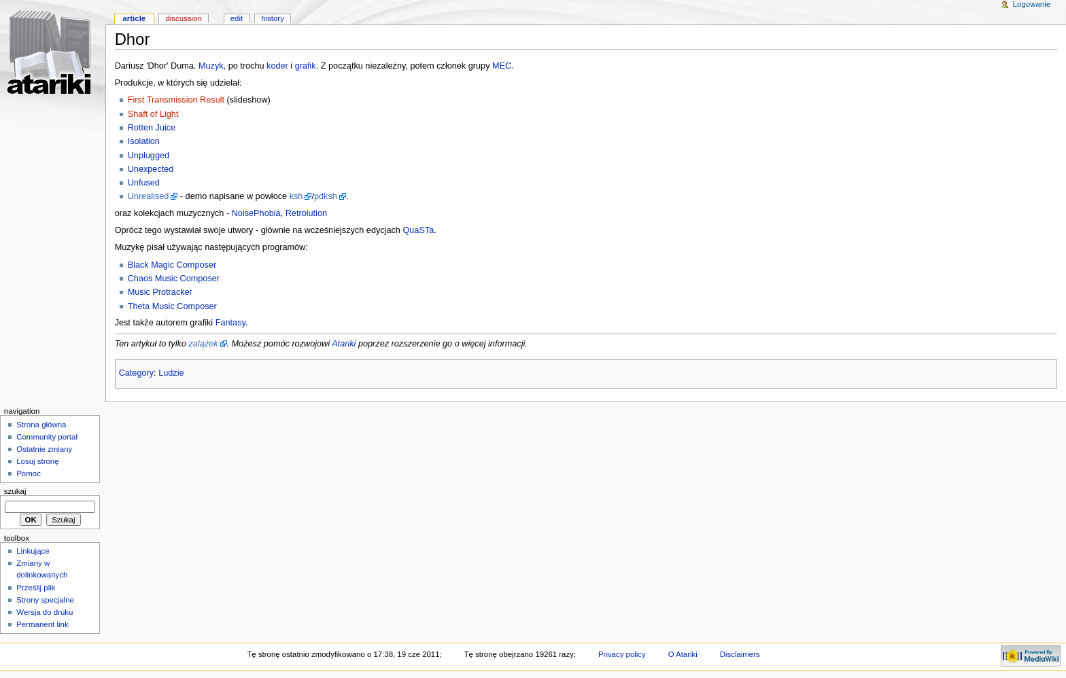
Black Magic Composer (172, 265)
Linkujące (32, 551)
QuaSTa (418, 230)
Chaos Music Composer (174, 278)
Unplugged (148, 155)
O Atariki (683, 654)
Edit (236, 18)
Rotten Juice (152, 127)
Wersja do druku (44, 612)
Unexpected (151, 169)
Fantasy (230, 322)
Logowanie (1031, 4)
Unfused (144, 183)
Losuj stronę (37, 461)
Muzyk (211, 66)
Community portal (47, 437)
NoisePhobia (256, 213)
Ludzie (171, 373)
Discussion (183, 18)
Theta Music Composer (172, 306)
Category (136, 373)
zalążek (203, 344)
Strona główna (41, 425)
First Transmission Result (176, 100)
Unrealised (148, 196)
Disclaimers (740, 654)
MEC (501, 66)
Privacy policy (622, 654)
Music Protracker (160, 292)
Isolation (144, 141)
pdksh (325, 196)
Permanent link (42, 624)
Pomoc (28, 473)
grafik (305, 66)
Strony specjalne (45, 600)
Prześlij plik (35, 588)
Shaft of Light (153, 114)
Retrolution (306, 213)
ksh (296, 196)
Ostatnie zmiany (44, 449)
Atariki (344, 344)
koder (277, 66)
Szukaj (15, 491)
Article (133, 18)
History (272, 18)
